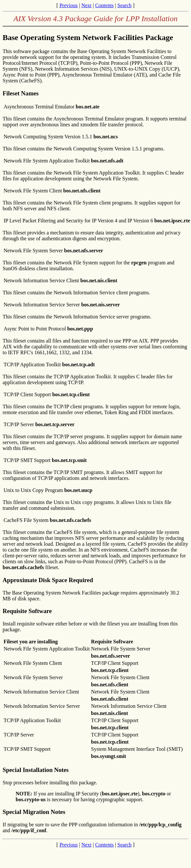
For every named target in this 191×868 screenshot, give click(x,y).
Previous (68, 5)
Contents (104, 5)
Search (124, 5)
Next (86, 5)
